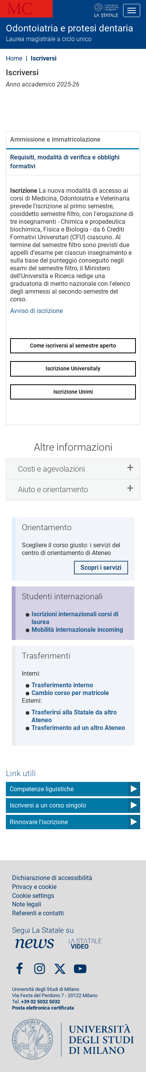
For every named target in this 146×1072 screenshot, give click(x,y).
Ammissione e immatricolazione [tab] (55, 139)
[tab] (73, 469)
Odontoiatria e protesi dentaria (69, 28)
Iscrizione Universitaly (73, 368)
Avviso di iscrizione (36, 311)
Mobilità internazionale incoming (77, 629)
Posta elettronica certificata (43, 1008)
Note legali (26, 904)
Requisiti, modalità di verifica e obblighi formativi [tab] (65, 162)
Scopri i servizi (101, 567)
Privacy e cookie (34, 887)
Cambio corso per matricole (70, 693)
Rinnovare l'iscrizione (39, 822)
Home (14, 58)
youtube (80, 965)
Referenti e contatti (38, 913)
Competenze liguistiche (42, 789)
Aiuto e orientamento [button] (53, 489)
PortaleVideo (85, 944)
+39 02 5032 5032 (40, 1002)
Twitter (60, 965)
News (34, 944)
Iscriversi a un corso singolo (48, 805)
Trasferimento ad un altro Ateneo (78, 727)
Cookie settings (33, 895)
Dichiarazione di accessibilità (52, 878)
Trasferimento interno (62, 685)
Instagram (39, 965)
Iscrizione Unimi (73, 392)
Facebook (19, 965)
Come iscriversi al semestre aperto (73, 345)
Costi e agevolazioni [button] (51, 469)
